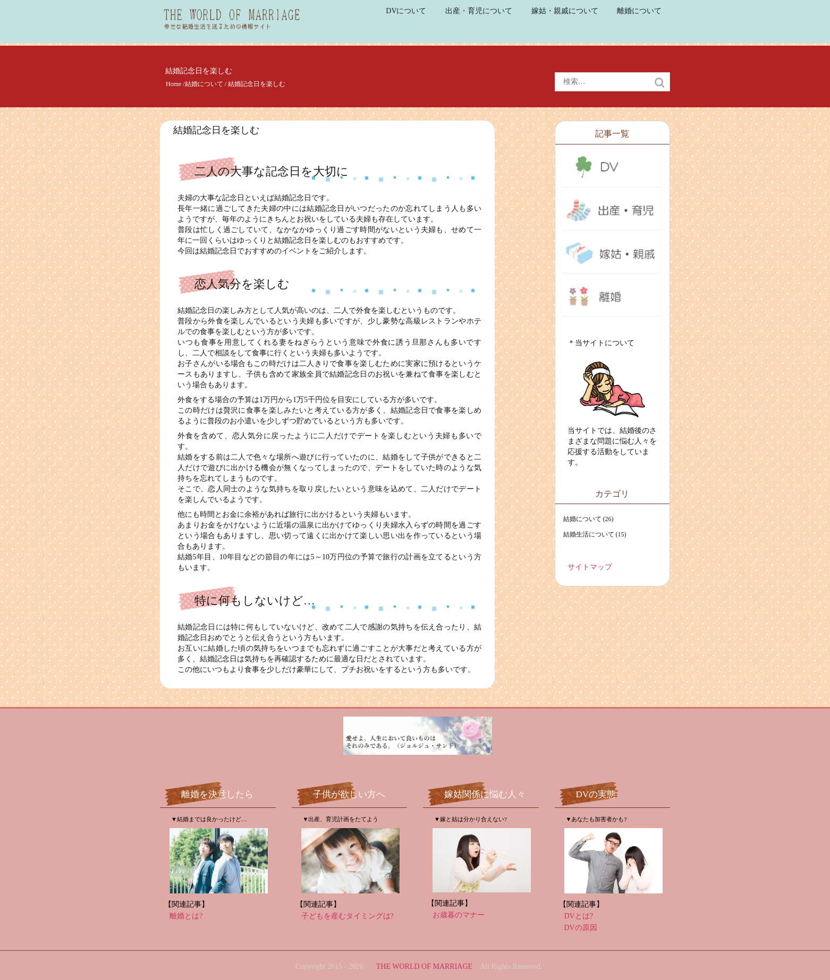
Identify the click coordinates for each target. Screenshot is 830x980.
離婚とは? (186, 916)
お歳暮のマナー (459, 915)
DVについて (406, 11)
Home (173, 84)
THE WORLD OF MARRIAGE (424, 966)
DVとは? (578, 916)
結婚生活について (588, 534)
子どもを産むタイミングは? (347, 916)
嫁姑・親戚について (564, 11)
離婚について (639, 11)
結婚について (204, 84)
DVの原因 (580, 928)
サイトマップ (590, 567)
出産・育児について (478, 11)
